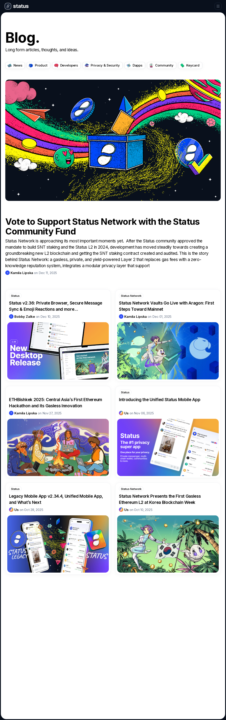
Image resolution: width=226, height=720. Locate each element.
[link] (19, 272)
